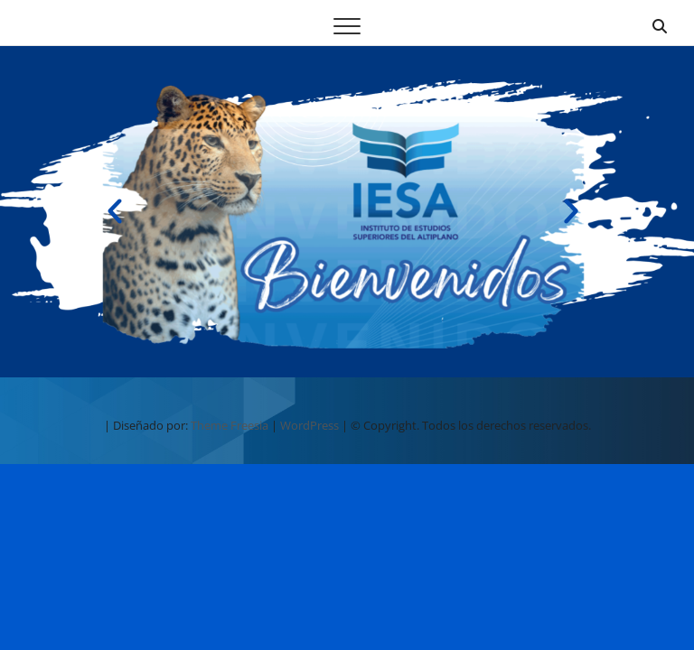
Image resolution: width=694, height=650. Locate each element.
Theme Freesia (229, 425)
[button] (114, 211)
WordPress (309, 425)
